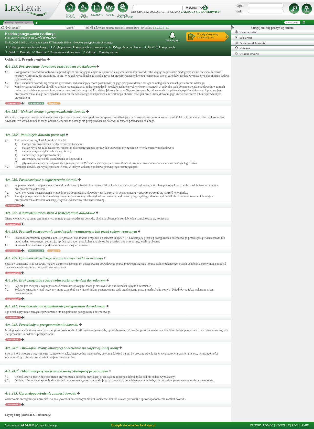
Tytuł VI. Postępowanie (159, 47)
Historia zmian (246, 32)
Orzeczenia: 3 (13, 103)
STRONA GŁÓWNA (70, 16)
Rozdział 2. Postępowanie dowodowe (56, 52)
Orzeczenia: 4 (13, 251)
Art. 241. (55, 306)
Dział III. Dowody (17, 52)
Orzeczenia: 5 (13, 299)
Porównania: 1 (36, 103)
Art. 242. (42, 325)
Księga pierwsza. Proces (125, 47)
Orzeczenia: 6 (13, 205)
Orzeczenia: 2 (13, 273)
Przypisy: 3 (54, 103)
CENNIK (110, 15)
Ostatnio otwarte (247, 53)
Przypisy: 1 (54, 251)
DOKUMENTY (96, 15)
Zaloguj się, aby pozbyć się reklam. (272, 28)
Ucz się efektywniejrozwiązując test (207, 36)
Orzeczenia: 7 (13, 224)
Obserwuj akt (172, 37)
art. (82, 163)
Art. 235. (51, 66)
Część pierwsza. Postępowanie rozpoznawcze (78, 47)
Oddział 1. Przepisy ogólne (100, 52)
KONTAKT (283, 425)
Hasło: (239, 11)
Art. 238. (71, 231)
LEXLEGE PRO (161, 27)
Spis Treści (243, 37)
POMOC (268, 425)
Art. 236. (41, 180)
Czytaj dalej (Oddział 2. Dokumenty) (28, 415)
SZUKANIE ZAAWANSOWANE (123, 16)
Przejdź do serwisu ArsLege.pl (133, 425)
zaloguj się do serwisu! (201, 11)
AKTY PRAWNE (83, 16)
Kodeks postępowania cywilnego (30, 34)
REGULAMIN (300, 425)
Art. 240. (56, 280)
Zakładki (242, 48)
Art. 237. (50, 213)
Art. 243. (41, 393)
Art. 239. (54, 258)
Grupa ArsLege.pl (46, 425)
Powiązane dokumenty (250, 42)
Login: (239, 6)
